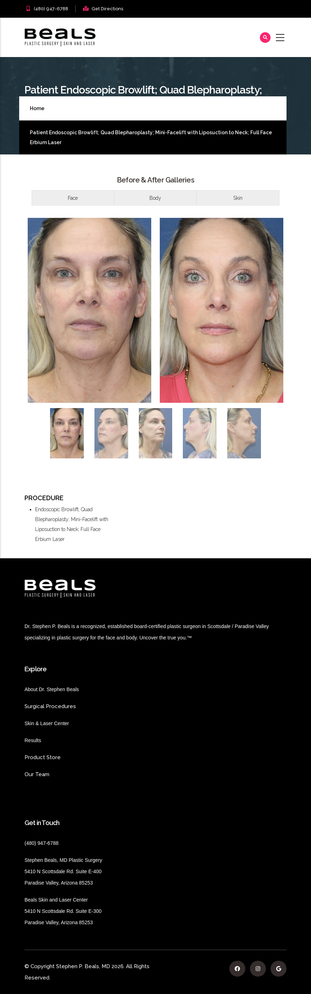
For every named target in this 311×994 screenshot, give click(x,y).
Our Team (36, 774)
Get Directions (107, 8)
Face (73, 198)
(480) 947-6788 (51, 8)
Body (155, 198)
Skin (237, 198)
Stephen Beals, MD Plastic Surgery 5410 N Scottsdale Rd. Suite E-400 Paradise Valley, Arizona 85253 (63, 871)
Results (43, 740)
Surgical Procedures (50, 706)
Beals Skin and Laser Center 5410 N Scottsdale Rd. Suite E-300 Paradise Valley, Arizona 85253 (63, 911)
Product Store (61, 757)
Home (37, 108)
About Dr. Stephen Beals (57, 689)
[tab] (73, 198)
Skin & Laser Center (46, 723)
